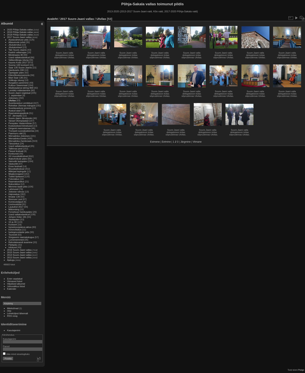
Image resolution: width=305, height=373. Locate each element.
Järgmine (185, 141)
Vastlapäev (14, 219)
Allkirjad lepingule (17, 171)
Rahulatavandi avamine (20, 242)
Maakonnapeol (16, 174)
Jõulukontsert (15, 47)
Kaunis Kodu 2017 (18, 62)
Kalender (11, 288)
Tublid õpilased (16, 176)
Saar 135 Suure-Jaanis (20, 67)
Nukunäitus (14, 184)
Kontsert (13, 224)
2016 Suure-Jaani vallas (19, 250)
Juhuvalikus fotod (16, 286)
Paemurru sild (16, 133)
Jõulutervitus (15, 44)
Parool (6, 346)
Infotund (13, 247)
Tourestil (13, 234)
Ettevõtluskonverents (19, 75)
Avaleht (52, 18)
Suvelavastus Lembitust (21, 103)
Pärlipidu (13, 244)
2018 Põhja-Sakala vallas (20, 34)
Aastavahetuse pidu (19, 39)
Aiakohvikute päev (18, 158)
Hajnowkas (14, 194)
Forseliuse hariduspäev (20, 212)
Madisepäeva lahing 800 (21, 87)
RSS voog (12, 316)
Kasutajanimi (13, 330)
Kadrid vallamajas (18, 52)
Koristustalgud (16, 201)
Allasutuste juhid (17, 42)
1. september (15, 95)
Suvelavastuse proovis (20, 108)
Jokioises (13, 98)
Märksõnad (12, 308)
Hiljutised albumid (16, 283)
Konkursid (14, 153)
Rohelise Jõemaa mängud (22, 105)
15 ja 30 (13, 222)
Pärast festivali (16, 151)
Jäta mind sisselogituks (16, 354)
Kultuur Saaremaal (18, 85)
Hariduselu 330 (16, 70)
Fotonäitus (14, 179)
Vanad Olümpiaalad (18, 120)
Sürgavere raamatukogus (21, 237)
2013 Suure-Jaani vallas (19, 257)
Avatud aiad (15, 110)
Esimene (155, 141)
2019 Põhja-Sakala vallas (20, 32)
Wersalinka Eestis (18, 138)
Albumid (7, 23)
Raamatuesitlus (16, 181)
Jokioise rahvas (16, 191)
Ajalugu (11, 260)
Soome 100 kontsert (19, 65)
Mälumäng (14, 209)
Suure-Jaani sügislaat (20, 93)
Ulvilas (12, 100)
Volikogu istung (16, 80)
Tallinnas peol (15, 148)
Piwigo (301, 370)
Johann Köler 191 (17, 217)
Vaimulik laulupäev (18, 161)
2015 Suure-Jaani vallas (19, 252)
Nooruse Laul (15, 199)
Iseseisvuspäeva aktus (20, 227)
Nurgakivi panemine (19, 82)
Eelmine (166, 141)
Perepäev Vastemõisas (20, 123)
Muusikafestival (16, 169)
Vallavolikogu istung (19, 60)
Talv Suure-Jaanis (18, 49)
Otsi (9, 311)
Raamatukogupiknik (19, 113)
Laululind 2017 (16, 206)
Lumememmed (16, 239)
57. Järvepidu (15, 115)
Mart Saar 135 (16, 77)
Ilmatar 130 (14, 196)
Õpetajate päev (16, 72)
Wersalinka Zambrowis (20, 141)
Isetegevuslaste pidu (19, 232)
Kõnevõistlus (15, 229)
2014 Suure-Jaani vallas (19, 255)
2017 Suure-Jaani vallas (19, 37)
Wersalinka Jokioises (19, 136)
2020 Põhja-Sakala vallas (20, 29)
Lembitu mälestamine (19, 90)
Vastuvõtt (13, 163)
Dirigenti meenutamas (20, 128)
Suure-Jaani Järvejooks (20, 118)
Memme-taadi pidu (18, 186)
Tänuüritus (14, 143)
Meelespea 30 (16, 55)
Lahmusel (13, 189)
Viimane (197, 141)
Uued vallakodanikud (19, 57)
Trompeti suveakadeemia (21, 131)
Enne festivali (15, 166)
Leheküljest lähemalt (17, 313)
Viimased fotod (14, 281)
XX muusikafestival (18, 156)
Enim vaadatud (15, 278)
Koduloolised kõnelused (21, 125)
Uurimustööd (15, 204)
